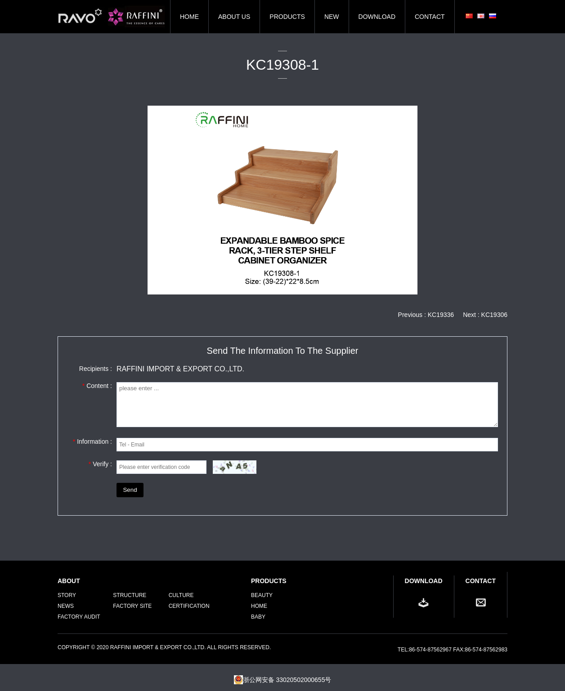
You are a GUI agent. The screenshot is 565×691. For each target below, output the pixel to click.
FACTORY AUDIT (79, 617)
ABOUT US (234, 16)
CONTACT (430, 16)
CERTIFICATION (189, 606)
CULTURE (181, 595)
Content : (97, 385)
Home (259, 606)
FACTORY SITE (132, 606)
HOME (189, 16)
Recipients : (95, 368)
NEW (331, 16)
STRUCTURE (129, 595)
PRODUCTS (287, 16)
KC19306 (494, 314)
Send (130, 489)
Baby (258, 617)
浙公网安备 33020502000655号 (283, 679)
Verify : (100, 464)
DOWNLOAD (377, 16)
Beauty (262, 595)
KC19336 (441, 314)
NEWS (66, 606)
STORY (67, 595)
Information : (92, 441)
